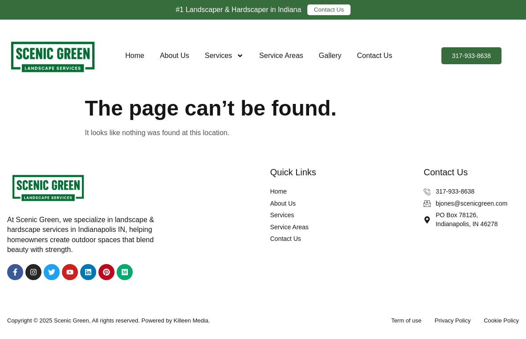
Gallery (330, 55)
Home (134, 55)
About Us (174, 55)
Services (224, 56)
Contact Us (374, 55)
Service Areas (281, 55)
